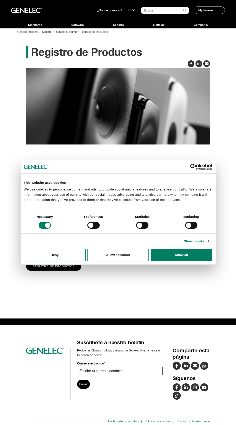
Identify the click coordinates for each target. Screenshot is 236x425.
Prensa (181, 421)
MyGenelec (206, 10)
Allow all (181, 255)
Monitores (35, 24)
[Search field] (165, 10)
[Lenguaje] (131, 10)
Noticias (158, 24)
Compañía (201, 24)
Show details (194, 241)
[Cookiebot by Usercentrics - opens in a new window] (193, 167)
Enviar (83, 384)
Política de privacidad (123, 421)
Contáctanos (201, 421)
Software (77, 24)
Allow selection (118, 255)
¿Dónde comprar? (109, 10)
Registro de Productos (54, 266)
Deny (55, 255)
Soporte (118, 24)
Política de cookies (158, 421)
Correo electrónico (91, 363)
